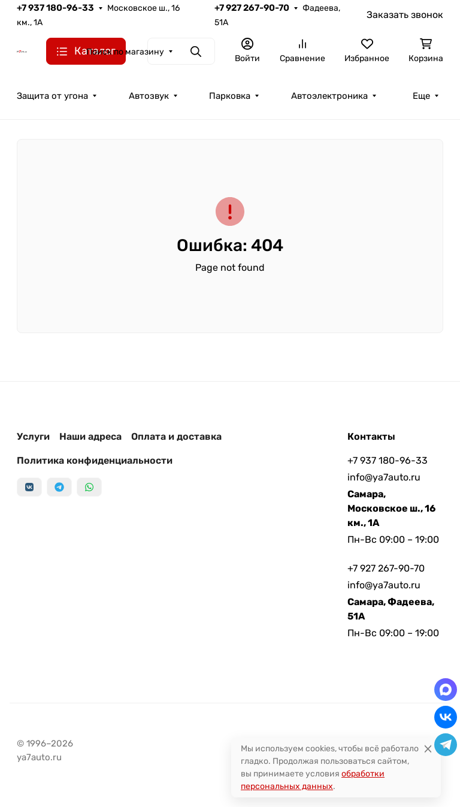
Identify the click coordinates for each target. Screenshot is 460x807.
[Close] (428, 748)
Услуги (33, 436)
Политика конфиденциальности (94, 460)
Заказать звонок (405, 14)
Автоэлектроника (329, 95)
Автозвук (149, 95)
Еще (421, 95)
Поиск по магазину (125, 52)
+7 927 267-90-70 (251, 7)
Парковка (229, 95)
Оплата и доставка (176, 436)
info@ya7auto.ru (383, 477)
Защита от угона (52, 95)
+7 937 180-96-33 (55, 7)
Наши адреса (90, 436)
